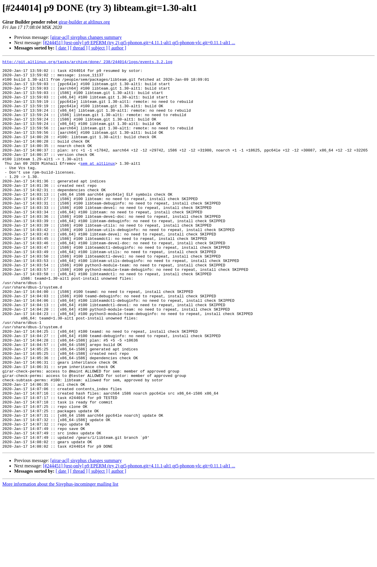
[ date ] (62, 47)
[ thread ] (78, 47)
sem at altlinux (97, 184)
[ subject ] (98, 47)
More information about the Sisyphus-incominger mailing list (60, 561)
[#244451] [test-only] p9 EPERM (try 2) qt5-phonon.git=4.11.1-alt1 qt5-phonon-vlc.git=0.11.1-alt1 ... (139, 42)
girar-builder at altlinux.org (84, 21)
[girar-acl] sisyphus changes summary (86, 37)
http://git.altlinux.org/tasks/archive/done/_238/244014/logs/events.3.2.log (87, 62)
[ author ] (117, 47)
